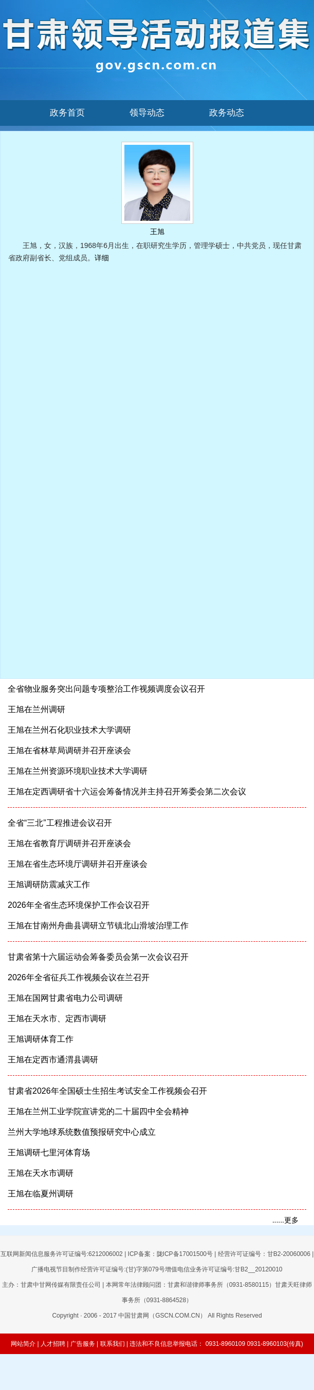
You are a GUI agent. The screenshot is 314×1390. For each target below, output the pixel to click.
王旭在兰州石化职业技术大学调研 (69, 730)
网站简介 (23, 1343)
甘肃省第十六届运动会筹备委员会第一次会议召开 (98, 957)
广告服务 (82, 1343)
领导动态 (147, 113)
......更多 (285, 1220)
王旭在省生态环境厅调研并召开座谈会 (77, 864)
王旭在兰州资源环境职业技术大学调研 (77, 771)
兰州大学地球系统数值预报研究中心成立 (82, 1132)
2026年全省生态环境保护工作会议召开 (79, 905)
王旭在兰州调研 (36, 709)
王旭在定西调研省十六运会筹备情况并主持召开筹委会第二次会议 (127, 791)
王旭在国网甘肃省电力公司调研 (65, 998)
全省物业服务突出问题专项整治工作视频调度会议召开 (106, 688)
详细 (102, 258)
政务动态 (226, 113)
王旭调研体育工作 (40, 1039)
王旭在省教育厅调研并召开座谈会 (69, 843)
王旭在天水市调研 (40, 1173)
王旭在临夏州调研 (40, 1193)
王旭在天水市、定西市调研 (57, 1018)
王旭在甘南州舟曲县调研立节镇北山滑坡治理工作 (98, 925)
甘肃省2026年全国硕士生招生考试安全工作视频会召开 (107, 1091)
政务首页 (67, 113)
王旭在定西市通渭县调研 (53, 1059)
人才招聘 (53, 1343)
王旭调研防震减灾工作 (49, 884)
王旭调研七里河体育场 (49, 1152)
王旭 (157, 231)
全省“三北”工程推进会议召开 (60, 822)
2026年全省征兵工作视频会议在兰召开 (79, 977)
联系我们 (112, 1343)
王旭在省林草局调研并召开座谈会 (69, 750)
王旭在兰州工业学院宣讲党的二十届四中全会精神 (98, 1111)
